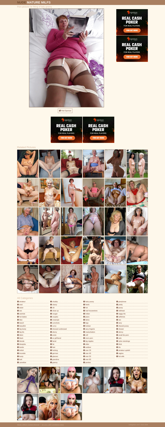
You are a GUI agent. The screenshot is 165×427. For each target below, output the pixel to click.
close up (54, 311)
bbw (19, 320)
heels (86, 305)
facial (53, 341)
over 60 (87, 359)
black (20, 338)
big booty (21, 329)
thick (119, 344)
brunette (21, 353)
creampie (54, 320)
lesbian (87, 326)
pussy (119, 308)
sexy (119, 323)
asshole (21, 314)
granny (53, 362)
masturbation (89, 332)
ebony (53, 332)
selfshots (120, 317)
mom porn (88, 338)
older (86, 344)
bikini (20, 335)
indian (86, 314)
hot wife (120, 356)
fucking (54, 350)
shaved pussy (122, 326)
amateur (21, 301)
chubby (54, 301)
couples (54, 317)
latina (86, 320)
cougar (53, 314)
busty (20, 356)
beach (20, 323)
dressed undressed (58, 329)
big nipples (88, 341)
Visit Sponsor (65, 111)
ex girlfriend (55, 338)
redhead (120, 311)
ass (19, 311)
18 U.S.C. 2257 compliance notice (53, 425)
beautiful (21, 326)
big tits (20, 332)
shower (120, 329)
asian (20, 308)
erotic (53, 335)
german (54, 353)
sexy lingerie (89, 329)
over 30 (87, 350)
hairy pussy (88, 301)
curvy (53, 326)
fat (52, 344)
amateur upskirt (123, 350)
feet (52, 347)
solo (119, 338)
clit (52, 308)
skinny (119, 332)
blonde (20, 341)
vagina (119, 353)
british (20, 350)
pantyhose (121, 301)
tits (118, 347)
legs (85, 323)
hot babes (22, 317)
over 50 (87, 356)
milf (85, 335)
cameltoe (21, 362)
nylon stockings (123, 341)
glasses (54, 356)
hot (85, 308)
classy (53, 305)
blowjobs (21, 344)
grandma (54, 359)
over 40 (87, 353)
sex (118, 320)
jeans (86, 317)
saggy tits (121, 314)
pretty (119, 305)
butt (19, 359)
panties (87, 362)
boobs (20, 347)
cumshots (55, 323)
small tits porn (122, 335)
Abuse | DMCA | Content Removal (28, 425)
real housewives (90, 311)
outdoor (87, 347)
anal (20, 305)
